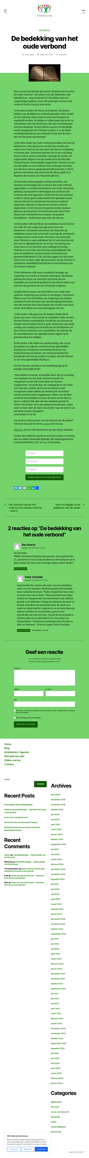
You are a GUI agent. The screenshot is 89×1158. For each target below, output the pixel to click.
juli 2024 (55, 849)
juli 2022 (55, 939)
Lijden (53, 1122)
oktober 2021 (57, 984)
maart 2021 (56, 1013)
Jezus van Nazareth (60, 1112)
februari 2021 (57, 1018)
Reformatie (44, 30)
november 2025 (58, 804)
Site (15, 700)
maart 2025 (56, 829)
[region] (27, 1143)
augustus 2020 (58, 1048)
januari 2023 (57, 914)
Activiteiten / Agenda (16, 752)
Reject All (27, 1149)
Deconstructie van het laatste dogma (20, 822)
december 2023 (58, 869)
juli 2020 (55, 1053)
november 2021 (58, 979)
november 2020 (58, 1033)
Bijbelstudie (56, 1102)
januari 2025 (57, 834)
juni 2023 (55, 889)
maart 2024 (56, 859)
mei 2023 (55, 894)
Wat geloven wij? (14, 756)
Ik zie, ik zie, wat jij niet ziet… (16, 817)
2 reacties (63, 54)
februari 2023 (57, 909)
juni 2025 (55, 814)
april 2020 (55, 1068)
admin (31, 54)
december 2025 (58, 799)
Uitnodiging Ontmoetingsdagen (18, 804)
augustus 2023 (58, 879)
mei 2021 (55, 1003)
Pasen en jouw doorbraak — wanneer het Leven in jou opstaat (25, 870)
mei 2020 (55, 1063)
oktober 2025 (57, 809)
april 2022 (55, 954)
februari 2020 (57, 1078)
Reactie (17, 668)
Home (7, 744)
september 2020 (58, 1043)
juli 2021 (54, 994)
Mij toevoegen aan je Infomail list (27, 718)
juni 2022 (55, 944)
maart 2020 (56, 1073)
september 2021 (58, 989)
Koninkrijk (55, 1117)
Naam (17, 689)
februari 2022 (57, 964)
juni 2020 (55, 1058)
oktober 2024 (57, 839)
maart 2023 (56, 904)
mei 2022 (55, 949)
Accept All (41, 1149)
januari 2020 (57, 1083)
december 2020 (58, 1028)
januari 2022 (56, 969)
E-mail (49, 689)
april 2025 (55, 824)
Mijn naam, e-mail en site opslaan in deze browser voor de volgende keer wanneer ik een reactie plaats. (45, 712)
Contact (9, 764)
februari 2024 (57, 864)
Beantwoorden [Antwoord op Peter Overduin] (23, 630)
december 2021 (58, 974)
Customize (14, 1149)
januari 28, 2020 (46, 54)
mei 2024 (55, 854)
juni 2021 (55, 999)
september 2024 (58, 844)
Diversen (55, 1107)
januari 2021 (56, 1023)
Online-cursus (12, 760)
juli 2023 (55, 884)
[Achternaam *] (44, 461)
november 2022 (58, 924)
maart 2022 (56, 959)
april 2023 (55, 899)
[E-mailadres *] (44, 469)
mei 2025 (55, 819)
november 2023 (58, 874)
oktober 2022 (57, 929)
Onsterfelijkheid (58, 1127)
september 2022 (58, 934)
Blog (7, 748)
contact (46, 423)
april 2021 (55, 1008)
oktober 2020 (57, 1038)
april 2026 (55, 794)
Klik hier (18, 429)
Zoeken (7, 779)
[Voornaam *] (44, 453)
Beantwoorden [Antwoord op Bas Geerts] (20, 568)
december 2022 (58, 919)
